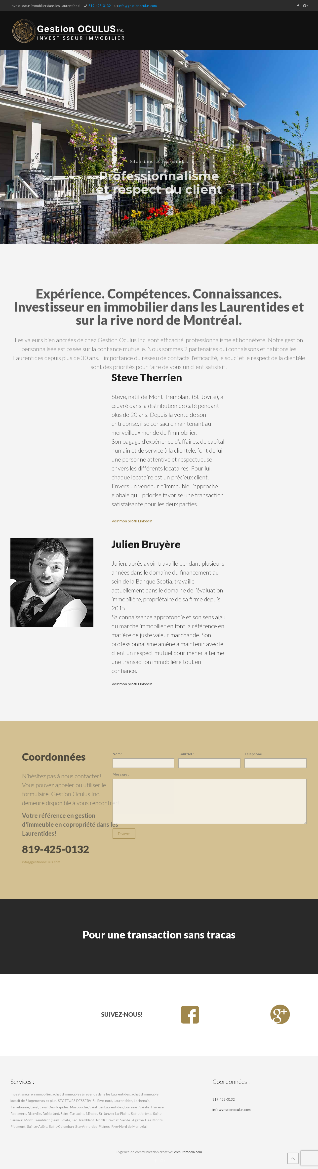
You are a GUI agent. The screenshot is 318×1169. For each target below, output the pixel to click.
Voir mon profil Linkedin (132, 520)
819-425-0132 (99, 5)
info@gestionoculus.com (138, 5)
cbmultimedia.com (188, 1152)
